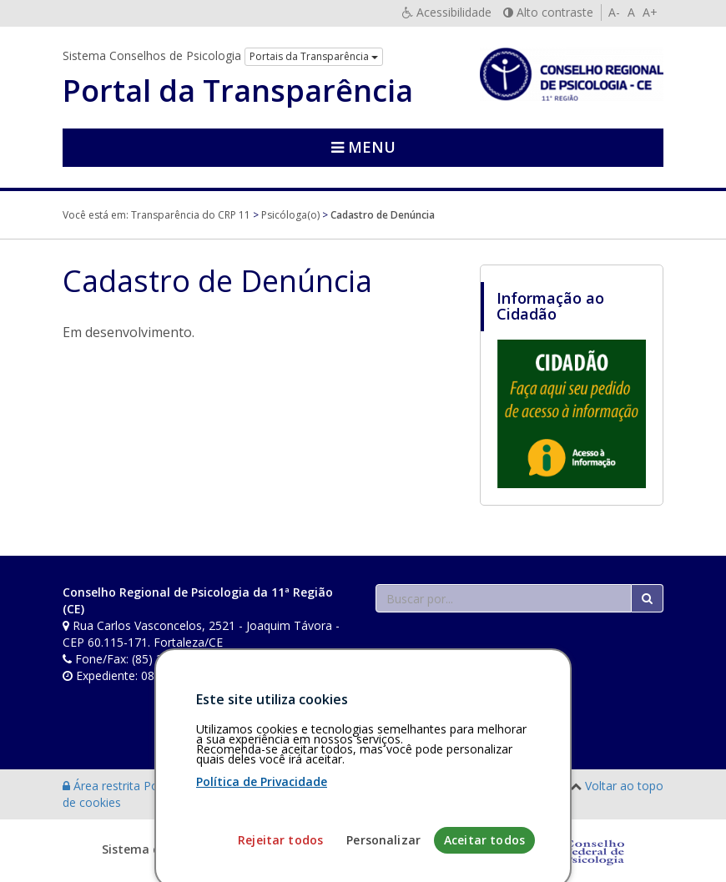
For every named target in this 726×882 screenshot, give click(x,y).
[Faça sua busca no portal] (504, 598)
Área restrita (103, 786)
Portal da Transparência (238, 91)
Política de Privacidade (261, 840)
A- (614, 12)
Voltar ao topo (624, 786)
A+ (650, 12)
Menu (363, 147)
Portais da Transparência (314, 56)
